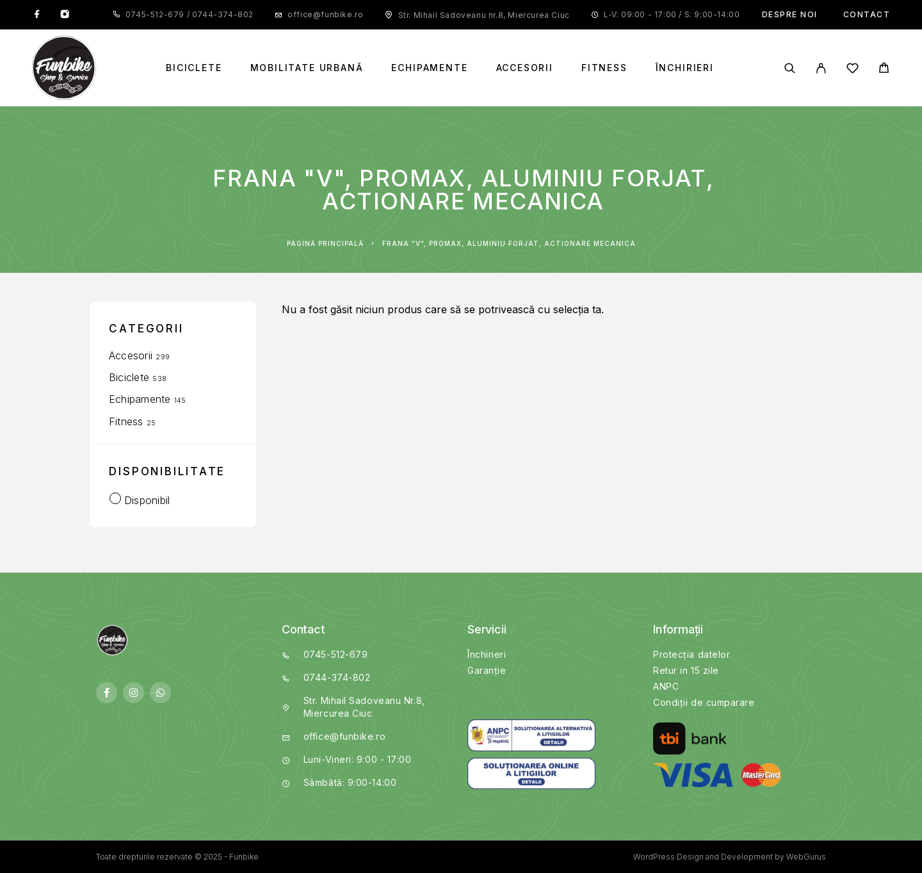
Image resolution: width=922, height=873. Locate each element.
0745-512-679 (156, 14)
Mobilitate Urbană (307, 68)
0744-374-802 (222, 14)
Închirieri (685, 68)
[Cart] (884, 69)
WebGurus (806, 856)
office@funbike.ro (325, 14)
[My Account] (821, 68)
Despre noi (790, 14)
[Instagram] (65, 14)
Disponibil (147, 500)
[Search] (789, 68)
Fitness (604, 68)
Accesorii (524, 68)
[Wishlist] (852, 70)
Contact (867, 14)
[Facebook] (37, 14)
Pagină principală (325, 243)
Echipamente (429, 68)
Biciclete (194, 68)
